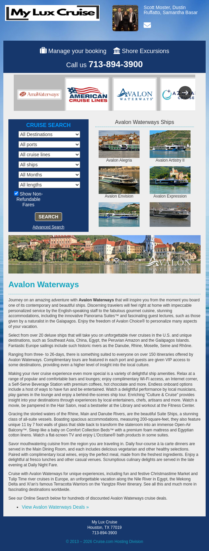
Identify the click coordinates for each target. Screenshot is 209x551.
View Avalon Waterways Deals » (55, 507)
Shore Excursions (145, 51)
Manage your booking (77, 51)
